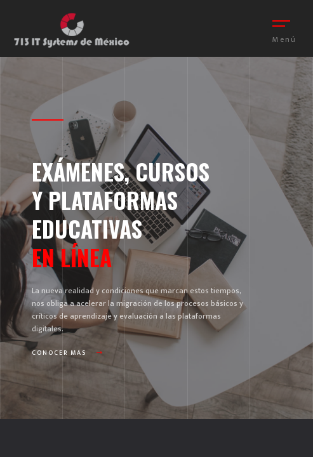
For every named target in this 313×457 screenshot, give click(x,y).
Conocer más (67, 353)
